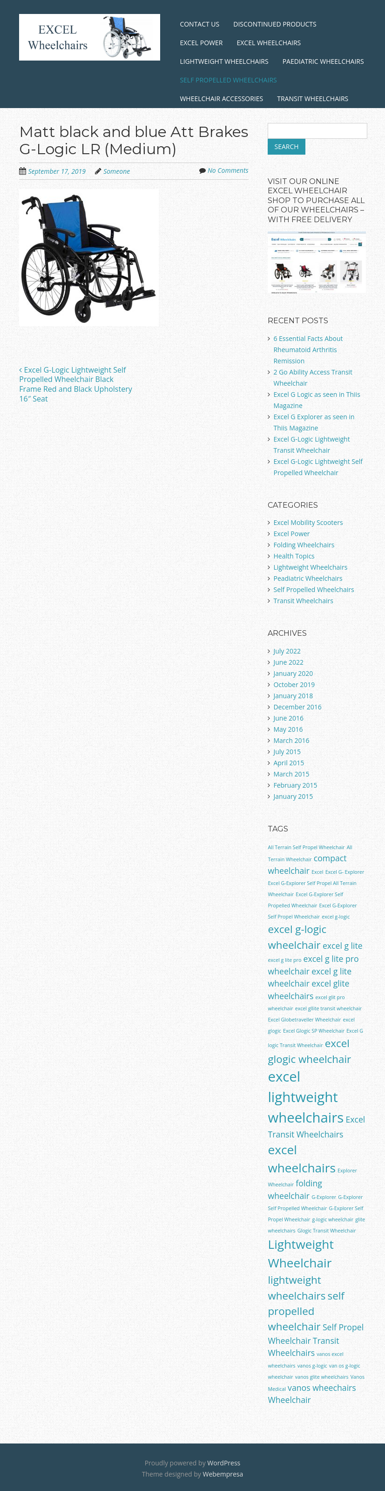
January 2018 (293, 695)
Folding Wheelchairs (303, 544)
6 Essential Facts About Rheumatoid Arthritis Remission (308, 349)
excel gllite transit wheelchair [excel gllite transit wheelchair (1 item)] (328, 1008)
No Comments (228, 170)
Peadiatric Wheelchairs (307, 578)
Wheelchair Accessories (221, 98)
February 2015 (295, 785)
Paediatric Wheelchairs (323, 61)
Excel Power (201, 42)
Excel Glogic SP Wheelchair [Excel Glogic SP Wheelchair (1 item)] (313, 1031)
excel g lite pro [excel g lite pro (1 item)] (284, 960)
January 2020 (293, 673)
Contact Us (199, 24)
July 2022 (287, 651)
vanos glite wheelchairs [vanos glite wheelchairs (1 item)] (322, 1377)
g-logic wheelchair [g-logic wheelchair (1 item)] (332, 1219)
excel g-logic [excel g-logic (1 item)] (336, 916)
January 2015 (293, 796)
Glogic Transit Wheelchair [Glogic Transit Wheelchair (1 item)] (326, 1230)
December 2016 (297, 706)
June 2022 (288, 662)
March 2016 (291, 740)
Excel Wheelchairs (268, 42)
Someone (116, 171)
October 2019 (294, 684)
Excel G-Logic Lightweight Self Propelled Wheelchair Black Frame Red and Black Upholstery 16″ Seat (75, 384)
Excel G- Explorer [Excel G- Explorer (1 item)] (345, 872)
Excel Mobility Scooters (308, 522)
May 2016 (288, 729)
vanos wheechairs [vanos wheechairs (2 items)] (322, 1387)
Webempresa (223, 1474)
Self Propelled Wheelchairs (228, 79)
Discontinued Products (274, 24)
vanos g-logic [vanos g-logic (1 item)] (312, 1365)
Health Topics (293, 555)
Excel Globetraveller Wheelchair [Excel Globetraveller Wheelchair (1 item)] (304, 1019)
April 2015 (288, 762)
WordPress (223, 1462)
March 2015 (291, 773)
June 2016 (288, 718)
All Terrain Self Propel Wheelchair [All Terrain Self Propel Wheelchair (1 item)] (306, 847)
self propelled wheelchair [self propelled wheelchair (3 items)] (306, 1311)
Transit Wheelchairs (312, 98)
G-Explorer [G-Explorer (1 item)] (323, 1197)
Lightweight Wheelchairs (224, 61)
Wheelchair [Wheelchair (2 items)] (289, 1399)
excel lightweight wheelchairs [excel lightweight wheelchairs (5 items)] (306, 1097)
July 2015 (287, 751)
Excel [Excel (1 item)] (317, 872)
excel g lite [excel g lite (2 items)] (343, 945)
